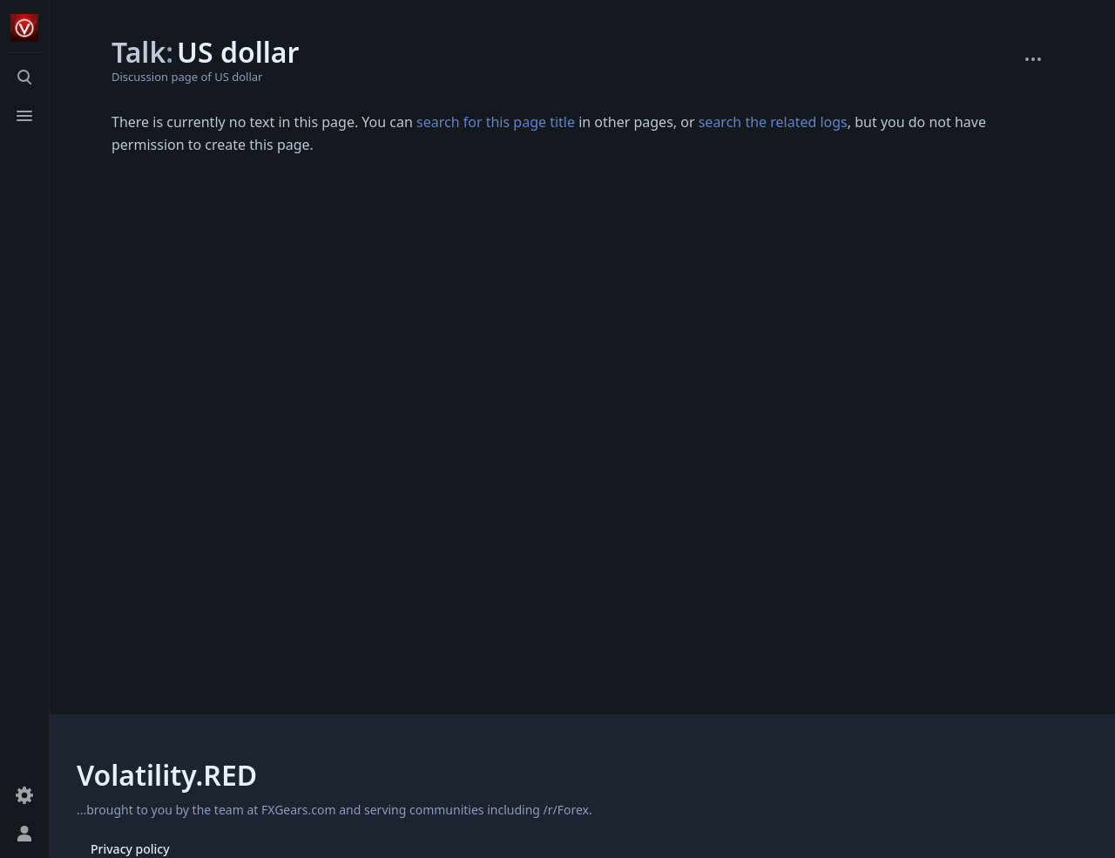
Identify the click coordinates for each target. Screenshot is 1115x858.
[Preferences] (24, 795)
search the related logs (773, 122)
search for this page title (495, 122)
